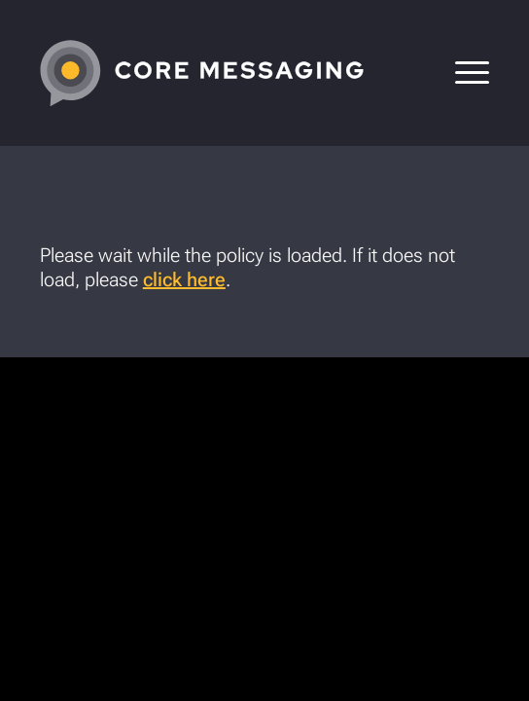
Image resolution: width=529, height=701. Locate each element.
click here (184, 279)
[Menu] (462, 73)
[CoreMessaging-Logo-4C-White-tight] (220, 73)
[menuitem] (462, 73)
